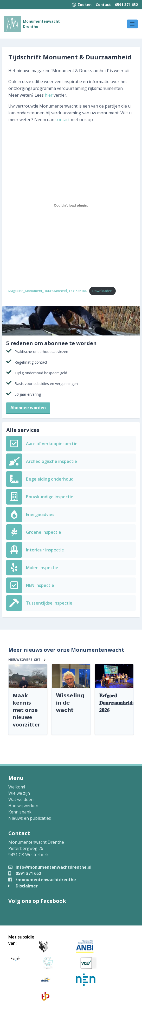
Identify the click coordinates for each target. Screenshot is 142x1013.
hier (49, 95)
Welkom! (16, 787)
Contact (103, 4)
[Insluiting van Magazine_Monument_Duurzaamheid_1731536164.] (71, 205)
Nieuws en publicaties (29, 818)
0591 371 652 (126, 4)
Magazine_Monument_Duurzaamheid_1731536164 (47, 290)
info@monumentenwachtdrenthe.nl (50, 867)
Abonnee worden (28, 408)
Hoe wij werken (23, 806)
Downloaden (102, 290)
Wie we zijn (19, 793)
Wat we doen (21, 799)
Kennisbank (19, 812)
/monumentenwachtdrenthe (42, 880)
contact (62, 119)
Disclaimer (23, 886)
